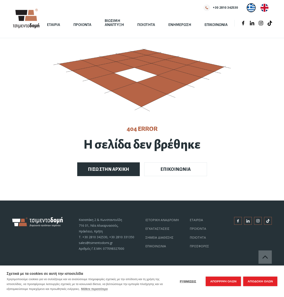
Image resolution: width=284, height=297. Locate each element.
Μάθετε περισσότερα (94, 289)
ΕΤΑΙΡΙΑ (53, 25)
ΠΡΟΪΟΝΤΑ (198, 228)
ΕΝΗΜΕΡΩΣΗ (179, 25)
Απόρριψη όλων (223, 281)
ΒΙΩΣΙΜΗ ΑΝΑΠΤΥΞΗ (114, 23)
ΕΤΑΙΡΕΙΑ (196, 220)
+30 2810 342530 (94, 237)
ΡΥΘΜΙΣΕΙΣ (188, 281)
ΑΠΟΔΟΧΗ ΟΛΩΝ (260, 281)
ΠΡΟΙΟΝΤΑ (82, 25)
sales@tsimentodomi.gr (96, 243)
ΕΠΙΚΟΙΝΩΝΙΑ (216, 25)
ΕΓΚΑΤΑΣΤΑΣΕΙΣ (157, 228)
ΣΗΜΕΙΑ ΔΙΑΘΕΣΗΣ (159, 237)
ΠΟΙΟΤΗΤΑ (146, 25)
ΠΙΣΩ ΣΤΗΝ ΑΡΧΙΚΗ (108, 169)
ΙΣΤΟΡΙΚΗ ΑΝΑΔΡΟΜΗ (162, 220)
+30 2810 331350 (121, 237)
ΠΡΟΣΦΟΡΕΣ (199, 246)
